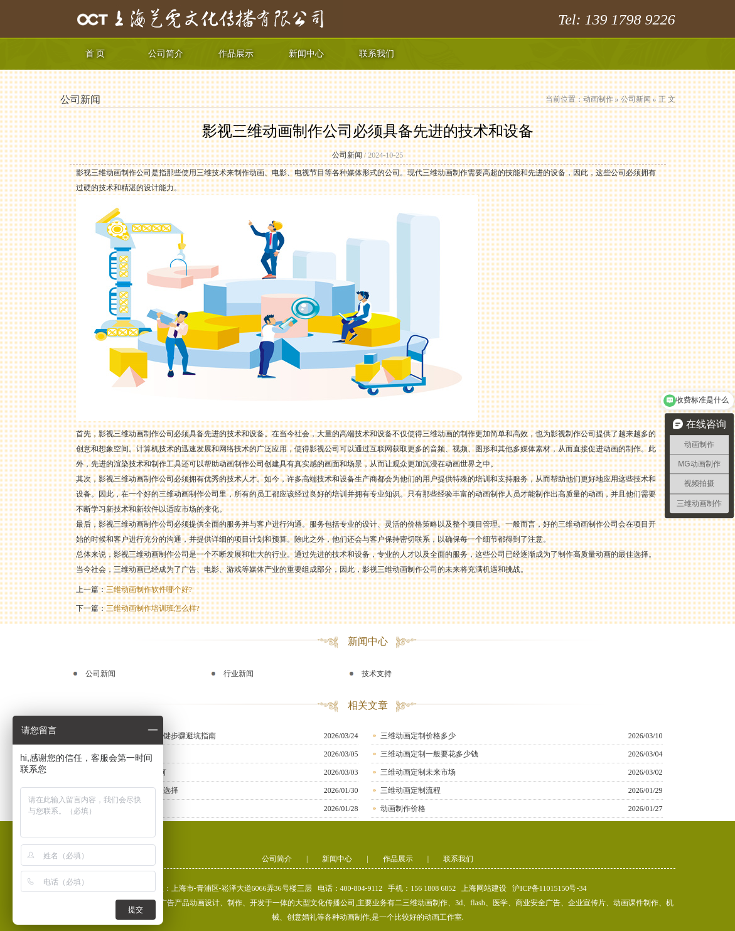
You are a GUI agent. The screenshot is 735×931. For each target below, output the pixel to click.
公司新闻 (636, 99)
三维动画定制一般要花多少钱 (429, 754)
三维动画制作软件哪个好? (149, 589)
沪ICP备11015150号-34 (549, 888)
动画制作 (598, 99)
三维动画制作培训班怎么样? (153, 608)
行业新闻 (238, 673)
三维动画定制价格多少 (418, 735)
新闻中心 (306, 53)
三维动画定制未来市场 (418, 772)
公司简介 (165, 53)
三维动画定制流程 (410, 790)
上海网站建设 (484, 888)
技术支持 (377, 673)
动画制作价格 (403, 808)
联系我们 (376, 53)
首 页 (95, 53)
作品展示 (236, 53)
